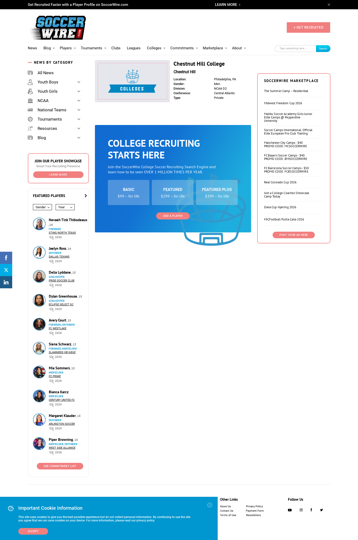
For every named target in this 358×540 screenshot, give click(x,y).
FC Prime (55, 376)
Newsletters (253, 515)
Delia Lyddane (60, 272)
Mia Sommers (60, 368)
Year (61, 207)
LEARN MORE (226, 4)
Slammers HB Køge (62, 352)
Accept (33, 531)
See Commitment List (60, 466)
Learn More (58, 174)
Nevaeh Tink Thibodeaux (68, 220)
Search (323, 48)
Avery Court (58, 320)
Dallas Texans (59, 256)
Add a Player (173, 216)
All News (41, 72)
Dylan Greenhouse (63, 296)
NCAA (38, 100)
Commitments (182, 48)
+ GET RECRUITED (309, 27)
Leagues (134, 48)
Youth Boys (43, 82)
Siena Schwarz (60, 344)
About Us (225, 506)
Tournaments (91, 48)
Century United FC (62, 400)
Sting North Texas (62, 232)
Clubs (116, 48)
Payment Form (255, 510)
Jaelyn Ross (58, 248)
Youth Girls (43, 91)
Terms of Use (228, 515)
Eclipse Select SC (61, 304)
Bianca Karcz (59, 392)
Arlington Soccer (62, 424)
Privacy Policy (254, 506)
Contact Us (226, 510)
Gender (41, 207)
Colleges (154, 48)
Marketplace (213, 48)
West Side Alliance (62, 447)
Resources (42, 128)
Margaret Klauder (63, 415)
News (32, 48)
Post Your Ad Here (293, 235)
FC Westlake (57, 328)
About (237, 48)
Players (66, 48)
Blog (47, 48)
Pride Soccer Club (61, 280)
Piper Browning (61, 439)
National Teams (47, 109)
